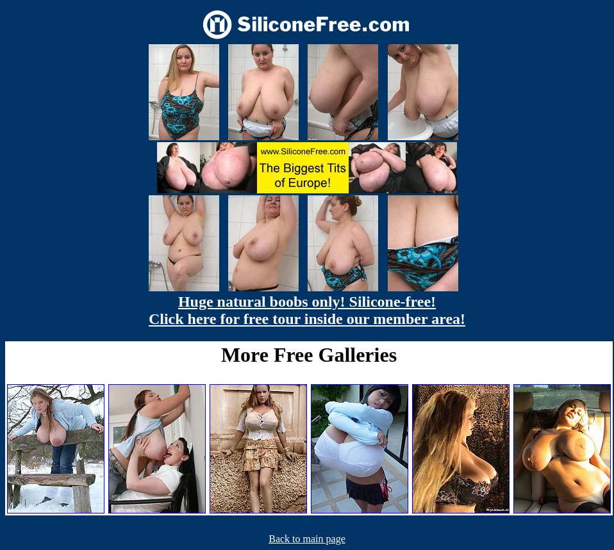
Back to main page (307, 538)
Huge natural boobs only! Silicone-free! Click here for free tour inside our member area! (307, 310)
